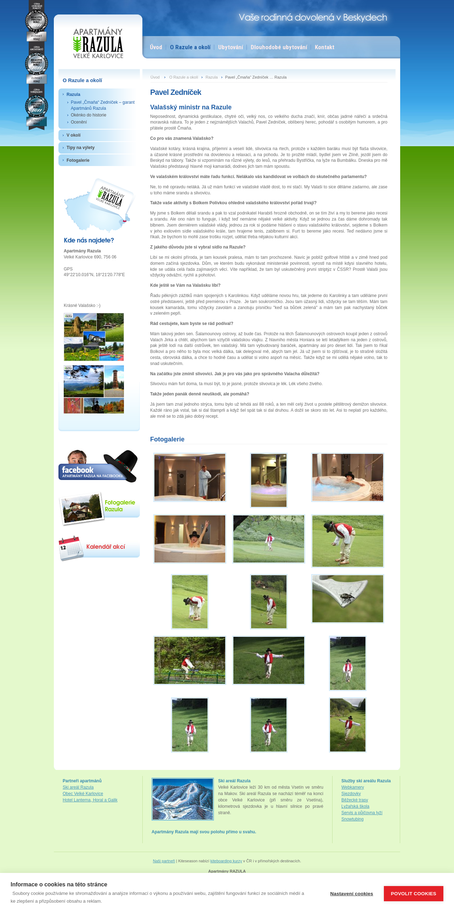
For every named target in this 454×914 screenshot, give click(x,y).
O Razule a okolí (190, 47)
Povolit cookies (413, 893)
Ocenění (79, 122)
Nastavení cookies (351, 893)
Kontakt (324, 47)
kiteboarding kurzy (226, 861)
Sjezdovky (351, 793)
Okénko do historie (88, 115)
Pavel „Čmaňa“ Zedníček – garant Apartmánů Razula (103, 105)
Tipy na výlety (81, 147)
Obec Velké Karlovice (83, 793)
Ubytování (230, 47)
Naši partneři (164, 861)
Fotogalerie (78, 160)
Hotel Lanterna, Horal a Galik (90, 800)
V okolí (73, 135)
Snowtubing (352, 819)
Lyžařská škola (355, 806)
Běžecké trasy (354, 800)
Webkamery (352, 787)
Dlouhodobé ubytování (279, 47)
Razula (73, 94)
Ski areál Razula (78, 787)
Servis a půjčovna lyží (361, 812)
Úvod (156, 47)
